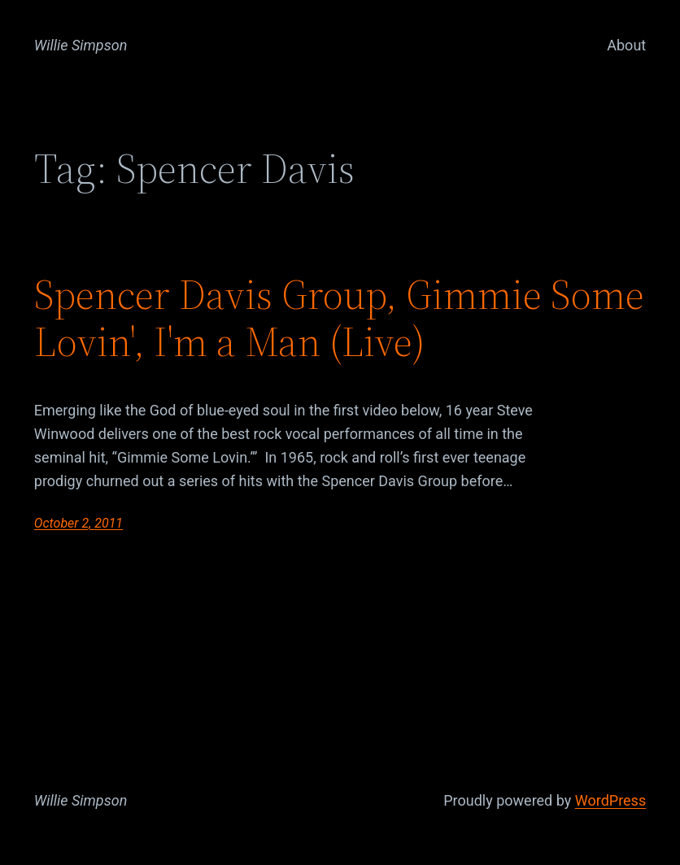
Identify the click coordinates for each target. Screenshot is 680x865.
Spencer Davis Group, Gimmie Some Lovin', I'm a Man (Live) (339, 318)
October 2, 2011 (78, 523)
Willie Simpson (81, 45)
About (626, 45)
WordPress (610, 800)
